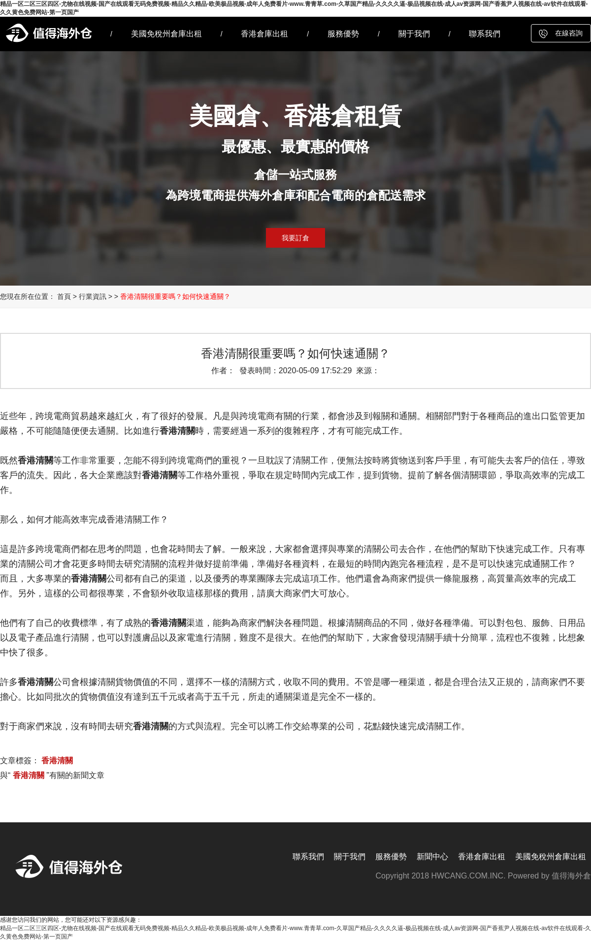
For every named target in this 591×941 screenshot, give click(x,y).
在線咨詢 (569, 33)
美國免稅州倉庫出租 (166, 34)
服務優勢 (343, 34)
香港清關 (57, 760)
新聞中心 (432, 856)
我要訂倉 (295, 238)
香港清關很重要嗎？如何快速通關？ (175, 296)
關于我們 (414, 34)
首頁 (64, 296)
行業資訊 (92, 296)
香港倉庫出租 (264, 34)
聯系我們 (484, 34)
